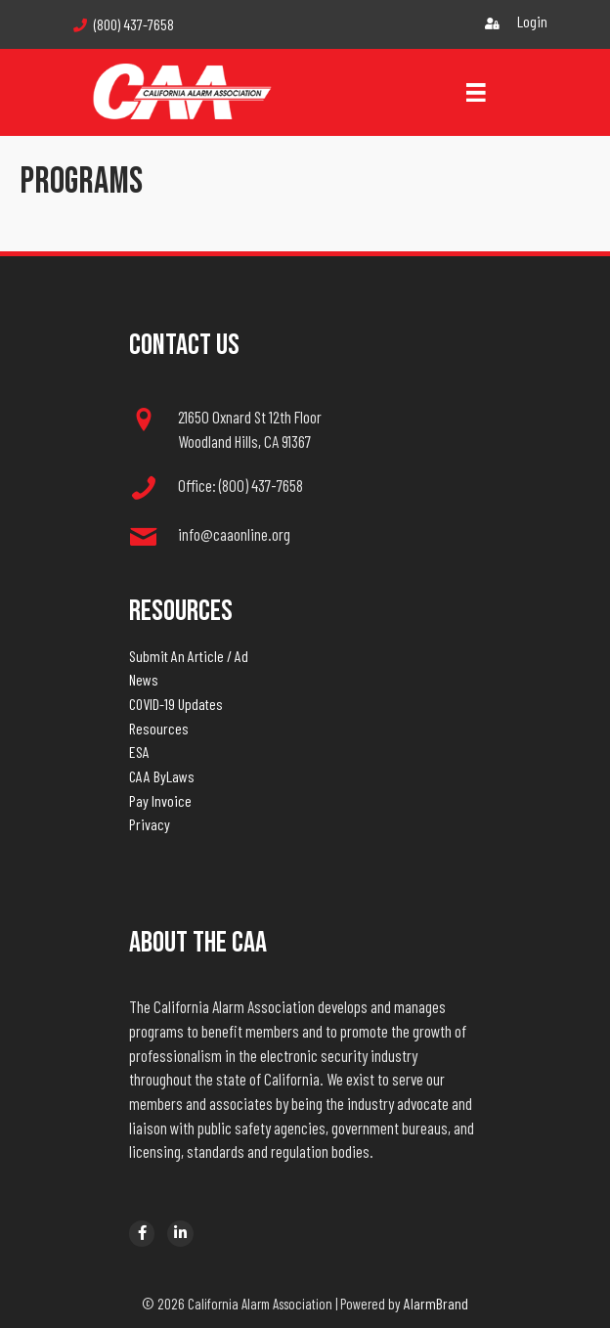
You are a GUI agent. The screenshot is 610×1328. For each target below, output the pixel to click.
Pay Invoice (160, 800)
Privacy (149, 824)
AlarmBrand (436, 1303)
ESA (139, 751)
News (143, 679)
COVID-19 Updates (176, 703)
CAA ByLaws (162, 776)
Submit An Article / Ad (188, 655)
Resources (159, 728)
